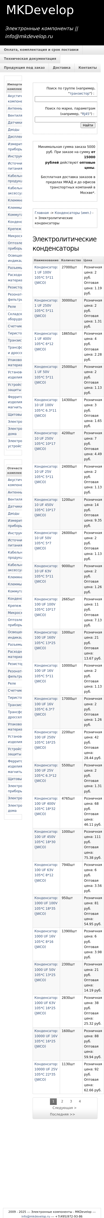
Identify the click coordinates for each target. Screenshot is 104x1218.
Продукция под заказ (24, 68)
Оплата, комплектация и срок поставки (41, 50)
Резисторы (17, 287)
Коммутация (18, 215)
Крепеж (14, 229)
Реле (12, 307)
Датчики (15, 123)
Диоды (13, 130)
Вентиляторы (19, 115)
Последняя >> (62, 1114)
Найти (88, 125)
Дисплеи (15, 137)
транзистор (80, 93)
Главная (42, 213)
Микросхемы (19, 236)
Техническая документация (30, 59)
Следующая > (65, 1108)
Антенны (15, 108)
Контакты (87, 68)
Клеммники (17, 200)
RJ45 (85, 114)
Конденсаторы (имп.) (73, 213)
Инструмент (18, 156)
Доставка (62, 68)
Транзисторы (19, 340)
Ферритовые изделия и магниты (18, 402)
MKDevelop (40, 10)
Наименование (46, 260)
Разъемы (15, 268)
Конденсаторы (20, 222)
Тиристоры (17, 333)
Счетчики (16, 326)
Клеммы (15, 208)
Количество (71, 260)
